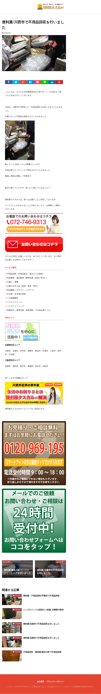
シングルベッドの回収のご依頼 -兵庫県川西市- (43, 611)
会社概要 (40, 681)
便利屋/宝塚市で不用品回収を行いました (43, 623)
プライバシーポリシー (55, 681)
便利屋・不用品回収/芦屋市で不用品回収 (43, 595)
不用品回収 (7, 33)
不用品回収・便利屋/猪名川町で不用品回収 (44, 652)
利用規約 (77, 687)
